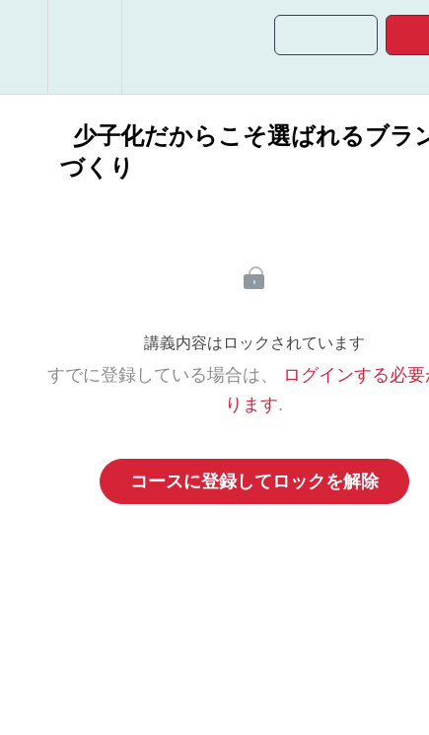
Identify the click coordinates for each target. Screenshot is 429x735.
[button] (23, 47)
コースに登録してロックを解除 (254, 481)
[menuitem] (84, 47)
